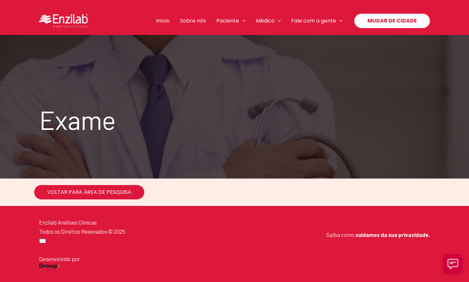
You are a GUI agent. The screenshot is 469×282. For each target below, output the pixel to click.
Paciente (231, 21)
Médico (268, 21)
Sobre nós (193, 20)
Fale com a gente (317, 21)
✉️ (42, 240)
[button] (392, 21)
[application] (242, 21)
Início (163, 20)
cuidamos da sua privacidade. (392, 234)
